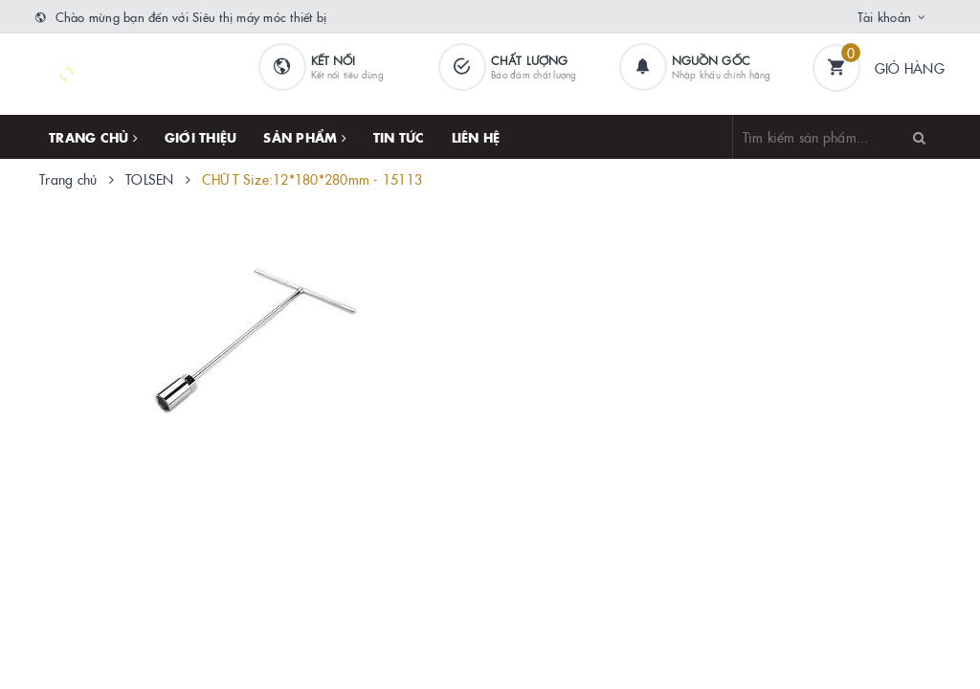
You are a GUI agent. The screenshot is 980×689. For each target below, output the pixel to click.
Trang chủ (93, 136)
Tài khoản (884, 16)
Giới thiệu (201, 136)
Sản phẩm (304, 136)
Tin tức (399, 136)
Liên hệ (476, 136)
